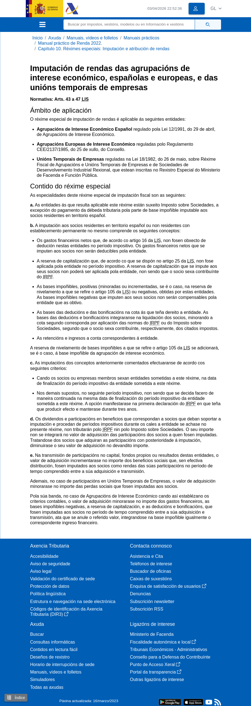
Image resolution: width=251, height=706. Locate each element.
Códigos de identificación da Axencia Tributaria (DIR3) (66, 612)
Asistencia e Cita (146, 556)
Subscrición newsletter (152, 601)
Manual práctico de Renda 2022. (70, 43)
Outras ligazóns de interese (157, 679)
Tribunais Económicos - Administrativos (168, 649)
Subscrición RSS (146, 609)
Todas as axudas (47, 687)
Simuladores (42, 679)
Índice (16, 697)
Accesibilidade (44, 556)
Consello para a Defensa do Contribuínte (170, 657)
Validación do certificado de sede (62, 578)
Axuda (54, 38)
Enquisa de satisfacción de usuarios (168, 586)
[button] (216, 8)
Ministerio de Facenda (152, 634)
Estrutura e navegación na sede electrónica (73, 601)
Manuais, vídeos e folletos (92, 38)
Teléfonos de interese (151, 563)
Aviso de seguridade (50, 563)
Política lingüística (48, 593)
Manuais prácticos (141, 38)
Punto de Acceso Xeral (155, 664)
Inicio (37, 38)
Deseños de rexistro (50, 657)
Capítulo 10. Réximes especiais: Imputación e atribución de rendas (103, 48)
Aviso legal (41, 571)
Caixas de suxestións (151, 578)
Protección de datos (49, 586)
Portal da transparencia (155, 672)
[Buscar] (129, 24)
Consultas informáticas (52, 642)
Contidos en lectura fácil (54, 649)
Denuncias (140, 593)
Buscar (37, 634)
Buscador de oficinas (150, 571)
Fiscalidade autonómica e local (163, 642)
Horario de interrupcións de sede (62, 664)
